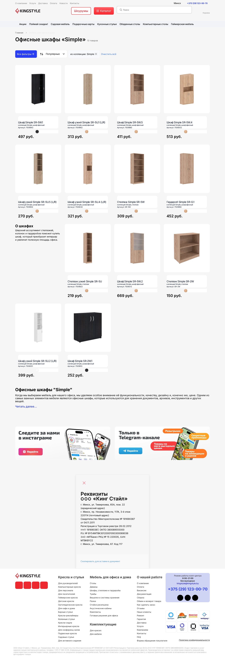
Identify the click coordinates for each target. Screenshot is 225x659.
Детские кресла (66, 601)
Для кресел (95, 630)
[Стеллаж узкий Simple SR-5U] (88, 248)
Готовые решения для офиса (104, 615)
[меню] (104, 11)
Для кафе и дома (66, 608)
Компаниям (142, 630)
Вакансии (141, 590)
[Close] (85, 481)
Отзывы (140, 608)
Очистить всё (108, 54)
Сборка (140, 597)
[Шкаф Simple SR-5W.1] (38, 89)
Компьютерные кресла (69, 587)
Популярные (53, 53)
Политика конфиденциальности (194, 640)
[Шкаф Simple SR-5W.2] (137, 248)
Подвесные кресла (67, 633)
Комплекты (95, 612)
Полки (93, 601)
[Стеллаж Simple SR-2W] (187, 248)
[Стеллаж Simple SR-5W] (137, 169)
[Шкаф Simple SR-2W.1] (88, 328)
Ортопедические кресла (70, 605)
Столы (93, 583)
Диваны (93, 587)
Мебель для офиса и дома (42, 32)
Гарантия (141, 619)
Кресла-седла (65, 622)
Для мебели (96, 634)
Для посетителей (66, 594)
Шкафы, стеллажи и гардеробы (105, 590)
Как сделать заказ (146, 605)
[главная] (27, 11)
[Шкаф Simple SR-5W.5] (137, 89)
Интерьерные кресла (68, 626)
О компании (143, 583)
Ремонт (140, 615)
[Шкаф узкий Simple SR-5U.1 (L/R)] (88, 89)
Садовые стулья (66, 637)
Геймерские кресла (68, 597)
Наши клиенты (144, 612)
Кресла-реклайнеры (68, 615)
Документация (144, 594)
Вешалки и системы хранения (104, 597)
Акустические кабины (100, 608)
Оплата (140, 587)
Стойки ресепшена (99, 605)
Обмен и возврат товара (149, 601)
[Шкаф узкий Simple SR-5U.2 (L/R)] (38, 328)
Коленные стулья (66, 619)
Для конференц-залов (69, 630)
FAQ (139, 637)
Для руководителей (68, 583)
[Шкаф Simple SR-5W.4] (187, 89)
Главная (19, 32)
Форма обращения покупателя (152, 640)
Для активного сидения (69, 640)
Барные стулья (65, 612)
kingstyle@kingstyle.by (188, 583)
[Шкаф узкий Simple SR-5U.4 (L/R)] (88, 169)
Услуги (140, 626)
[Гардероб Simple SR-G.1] (187, 169)
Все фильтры (24, 54)
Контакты (141, 633)
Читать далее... (26, 406)
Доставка (141, 622)
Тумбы (93, 594)
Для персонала (65, 590)
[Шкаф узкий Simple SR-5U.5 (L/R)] (38, 169)
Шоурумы (81, 11)
